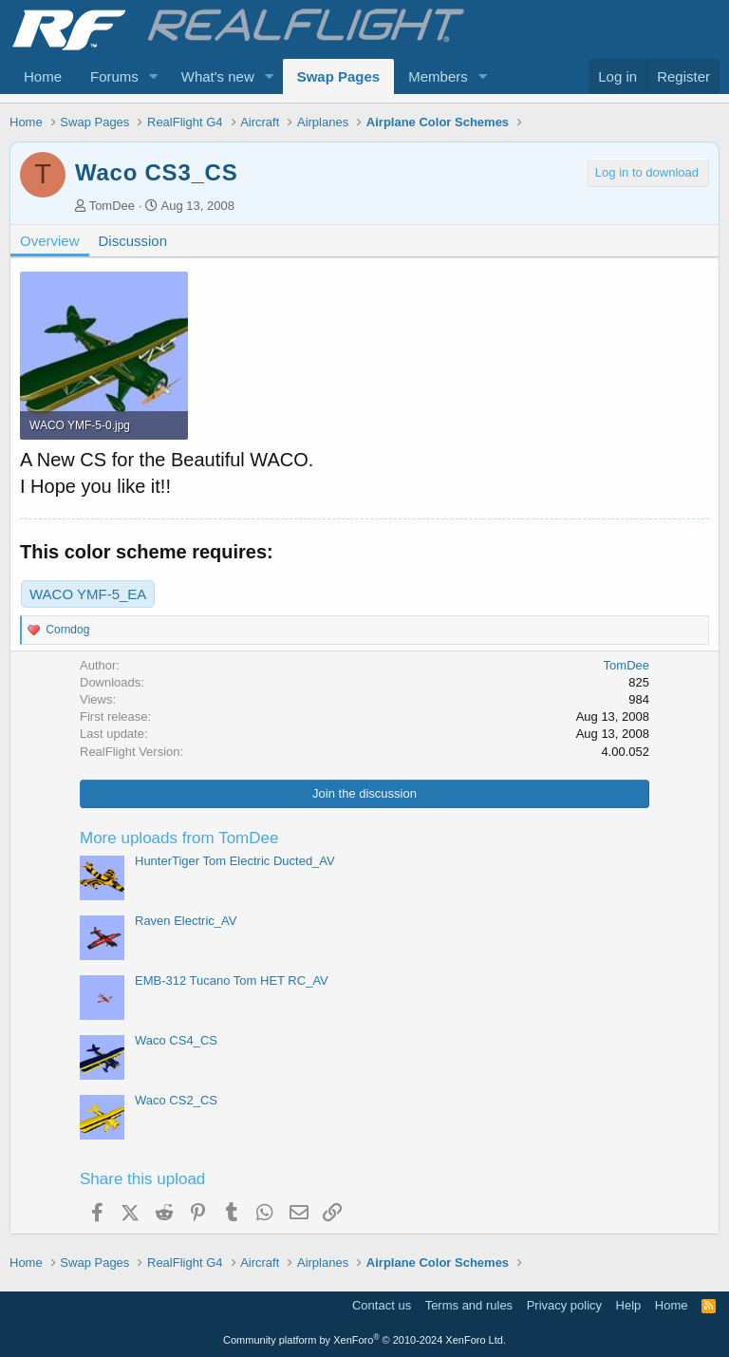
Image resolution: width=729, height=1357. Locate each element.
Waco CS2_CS (176, 1100)
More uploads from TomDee (179, 838)
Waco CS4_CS (176, 1040)
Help (629, 1305)
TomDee (112, 205)
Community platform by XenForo (364, 1340)
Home (43, 76)
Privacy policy (564, 1305)
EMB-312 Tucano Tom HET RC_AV (231, 980)
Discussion (133, 241)
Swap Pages (339, 76)
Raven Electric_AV (185, 921)
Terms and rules (469, 1305)
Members (438, 76)
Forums (114, 76)
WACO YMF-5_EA (87, 594)
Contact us (381, 1305)
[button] (153, 76)
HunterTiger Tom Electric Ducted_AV (235, 861)
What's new (217, 76)
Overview (50, 241)
